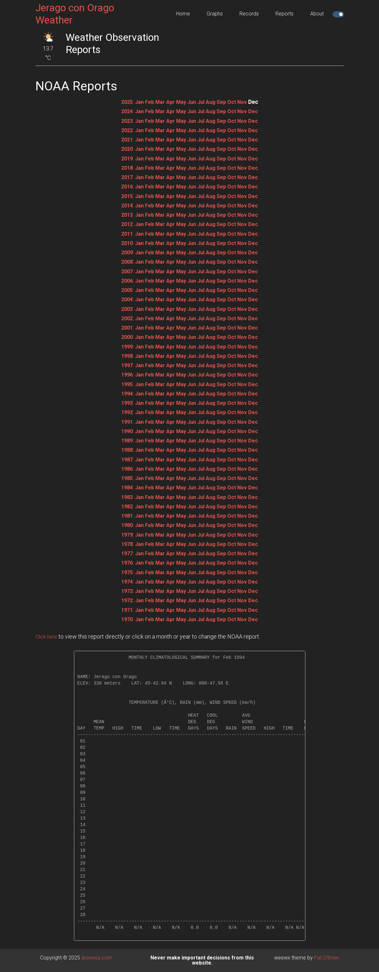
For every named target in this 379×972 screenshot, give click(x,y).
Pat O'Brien (326, 958)
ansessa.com (96, 958)
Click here (47, 636)
